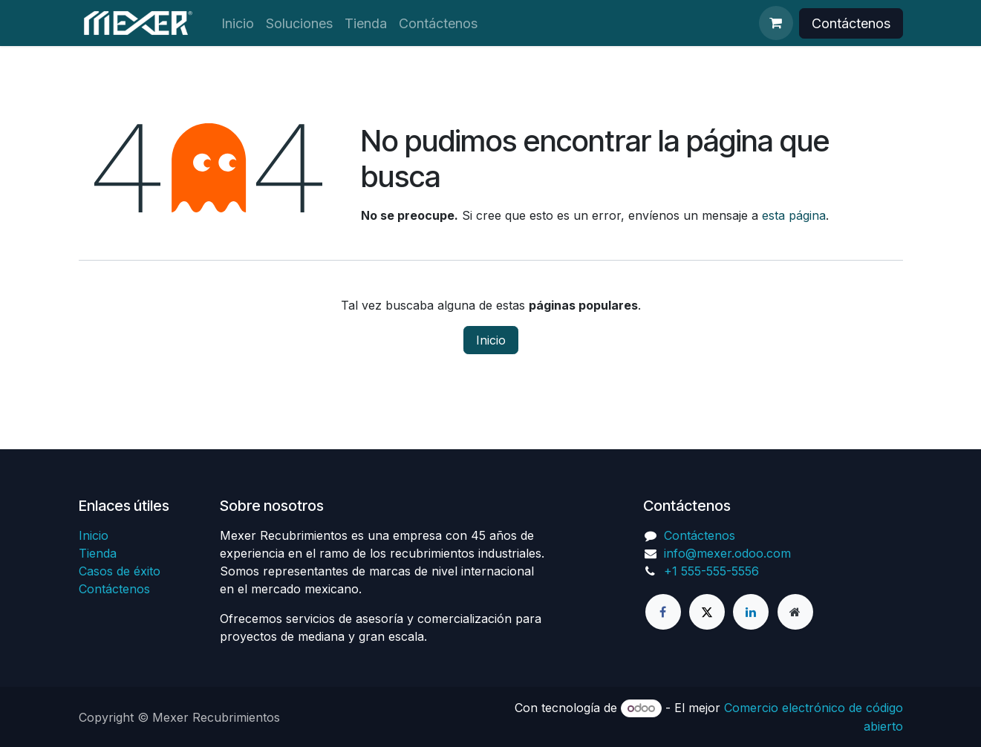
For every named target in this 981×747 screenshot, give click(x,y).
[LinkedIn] (751, 612)
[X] (707, 612)
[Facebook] (663, 612)
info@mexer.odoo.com (727, 553)
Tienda (98, 553)
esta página (794, 215)
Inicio (491, 340)
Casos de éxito (119, 571)
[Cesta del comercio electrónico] (776, 23)
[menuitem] (237, 23)
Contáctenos (851, 23)
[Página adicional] (795, 612)
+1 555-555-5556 (711, 571)
